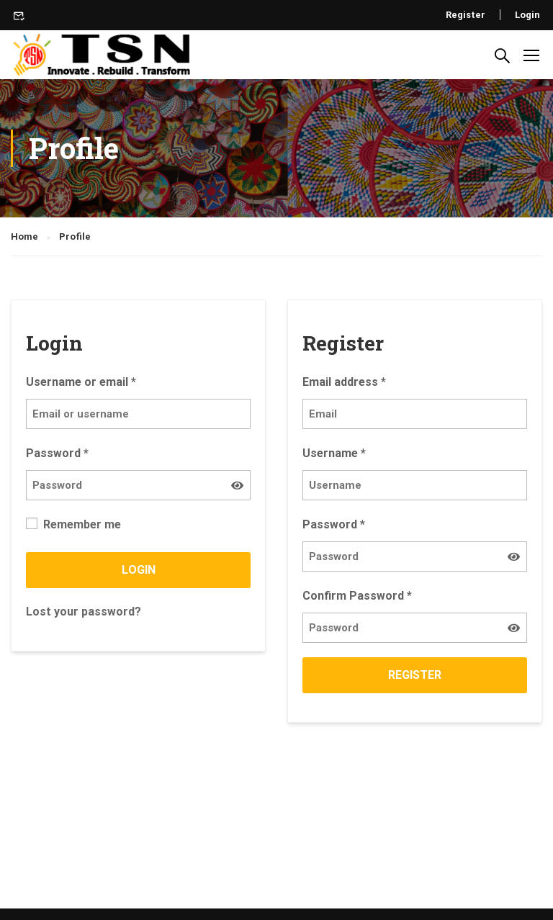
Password (57, 453)
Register (465, 14)
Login (527, 14)
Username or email (81, 382)
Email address (344, 382)
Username (334, 453)
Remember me (73, 524)
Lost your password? (83, 611)
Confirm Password (357, 596)
